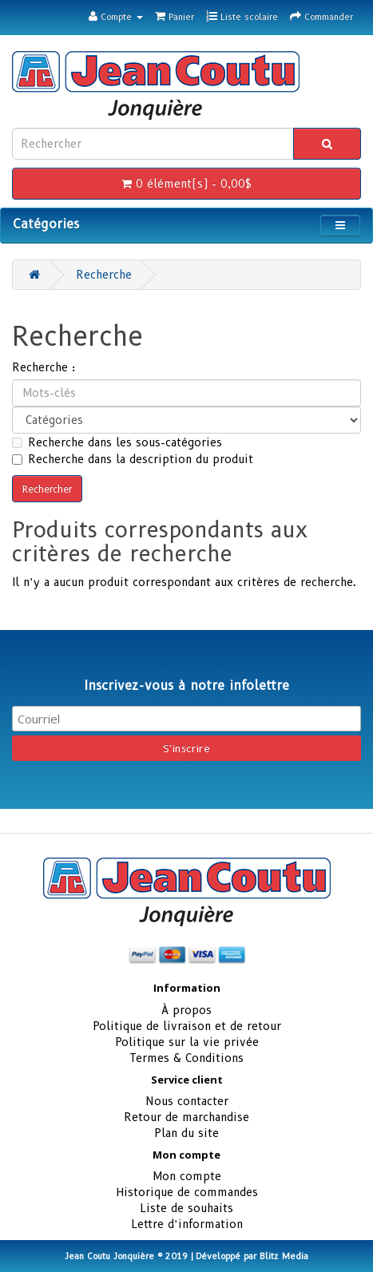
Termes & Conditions (186, 1058)
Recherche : (43, 367)
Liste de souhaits (186, 1208)
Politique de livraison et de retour (187, 1026)
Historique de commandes (187, 1192)
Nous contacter (186, 1101)
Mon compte (187, 1176)
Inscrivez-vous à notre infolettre (186, 685)
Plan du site (186, 1133)
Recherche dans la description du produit (132, 459)
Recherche (104, 274)
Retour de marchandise (186, 1117)
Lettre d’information (187, 1224)
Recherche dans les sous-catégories (117, 442)
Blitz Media (284, 1256)
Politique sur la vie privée (187, 1042)
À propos (186, 1010)
